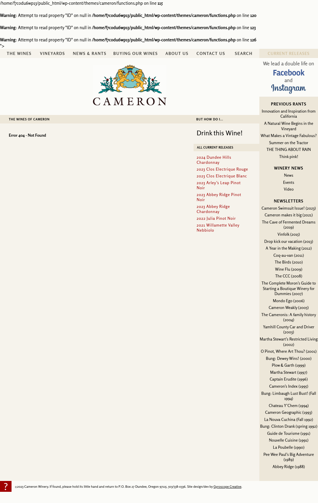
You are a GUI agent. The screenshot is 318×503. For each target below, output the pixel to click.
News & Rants (89, 53)
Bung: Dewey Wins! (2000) (288, 358)
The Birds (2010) (289, 262)
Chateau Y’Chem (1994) (289, 405)
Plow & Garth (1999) (289, 365)
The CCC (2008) (288, 275)
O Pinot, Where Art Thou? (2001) (288, 351)
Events (288, 182)
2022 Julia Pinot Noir (216, 218)
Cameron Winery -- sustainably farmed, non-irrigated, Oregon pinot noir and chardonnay (129, 85)
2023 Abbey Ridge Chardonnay (213, 209)
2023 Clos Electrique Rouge (222, 169)
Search (244, 53)
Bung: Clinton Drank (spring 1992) (288, 426)
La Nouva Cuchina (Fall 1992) (288, 419)
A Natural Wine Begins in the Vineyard (288, 126)
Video (289, 189)
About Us (176, 53)
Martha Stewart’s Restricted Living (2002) (289, 341)
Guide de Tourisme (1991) (288, 433)
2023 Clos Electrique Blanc (222, 175)
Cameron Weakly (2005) (289, 307)
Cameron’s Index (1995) (288, 386)
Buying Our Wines (135, 53)
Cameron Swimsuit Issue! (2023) (289, 208)
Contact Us (211, 53)
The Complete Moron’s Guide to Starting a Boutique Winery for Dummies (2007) (288, 288)
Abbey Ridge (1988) (289, 466)
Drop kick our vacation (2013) (288, 241)
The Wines (19, 53)
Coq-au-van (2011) (289, 255)
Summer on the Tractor (289, 142)
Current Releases (289, 53)
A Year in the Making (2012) (289, 248)
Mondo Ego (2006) (288, 300)
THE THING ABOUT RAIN (288, 149)
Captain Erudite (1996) (288, 379)
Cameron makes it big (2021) (289, 214)
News (288, 175)
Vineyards (52, 53)
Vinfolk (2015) (289, 234)
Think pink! (288, 156)
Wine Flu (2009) (288, 269)
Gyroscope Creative (227, 486)
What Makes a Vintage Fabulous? (289, 135)
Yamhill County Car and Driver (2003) (289, 329)
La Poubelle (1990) (288, 447)
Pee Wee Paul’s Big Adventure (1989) (288, 457)
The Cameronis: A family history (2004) (288, 317)
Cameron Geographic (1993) (288, 412)
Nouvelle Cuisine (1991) (289, 440)
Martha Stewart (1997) (288, 372)
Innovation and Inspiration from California (289, 114)
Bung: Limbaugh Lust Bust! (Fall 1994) (288, 396)
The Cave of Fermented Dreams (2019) (288, 224)
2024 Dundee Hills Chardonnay (214, 160)
